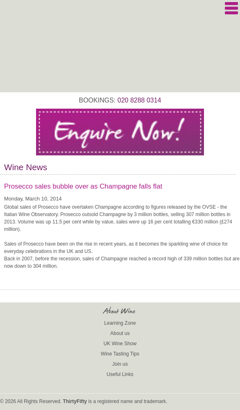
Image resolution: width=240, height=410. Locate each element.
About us (119, 333)
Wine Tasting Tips (120, 354)
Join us (120, 364)
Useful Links (119, 374)
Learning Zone (120, 323)
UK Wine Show (120, 343)
